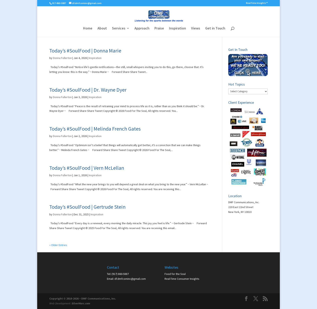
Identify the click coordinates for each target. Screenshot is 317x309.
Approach (141, 28)
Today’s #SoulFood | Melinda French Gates (95, 128)
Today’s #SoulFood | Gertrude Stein (87, 206)
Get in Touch (215, 28)
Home (87, 28)
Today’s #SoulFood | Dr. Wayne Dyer (88, 89)
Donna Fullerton (62, 58)
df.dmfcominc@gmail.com (130, 279)
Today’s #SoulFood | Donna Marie (85, 50)
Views (195, 28)
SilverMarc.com (81, 303)
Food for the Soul (175, 274)
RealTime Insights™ (257, 3)
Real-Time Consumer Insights (182, 279)
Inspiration (177, 28)
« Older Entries (58, 245)
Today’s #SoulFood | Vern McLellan (86, 167)
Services (118, 28)
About (102, 28)
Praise (159, 28)
